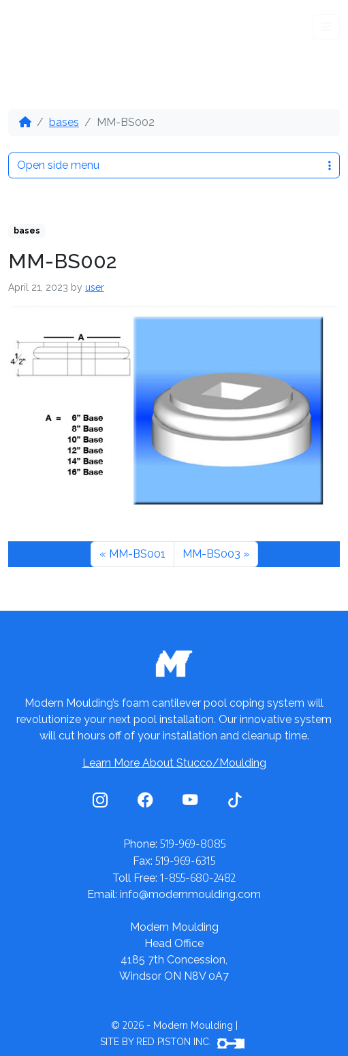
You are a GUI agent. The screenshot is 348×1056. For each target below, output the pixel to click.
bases (64, 122)
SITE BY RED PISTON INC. (172, 1041)
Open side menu (174, 165)
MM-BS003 (211, 553)
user (94, 287)
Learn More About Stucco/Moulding (174, 762)
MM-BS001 (137, 553)
